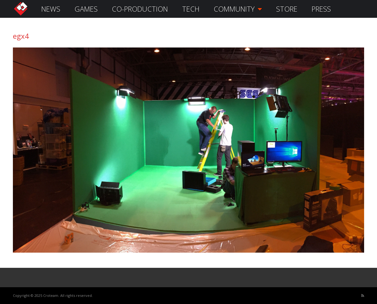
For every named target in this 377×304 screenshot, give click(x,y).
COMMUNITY (238, 9)
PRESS (321, 9)
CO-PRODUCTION (140, 9)
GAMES (86, 9)
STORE (286, 9)
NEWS (50, 9)
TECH (190, 9)
